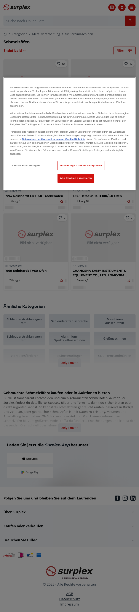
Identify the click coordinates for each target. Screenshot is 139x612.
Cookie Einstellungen (26, 165)
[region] (69, 133)
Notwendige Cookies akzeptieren (81, 165)
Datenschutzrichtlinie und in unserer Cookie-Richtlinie (53, 139)
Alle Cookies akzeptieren (76, 178)
